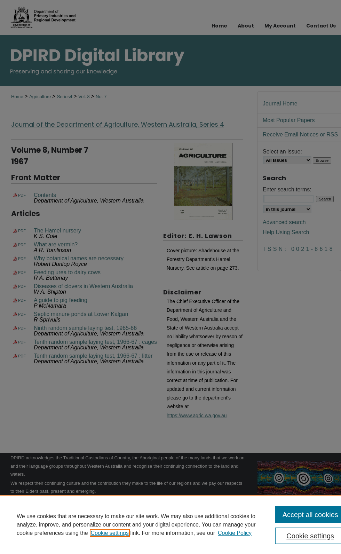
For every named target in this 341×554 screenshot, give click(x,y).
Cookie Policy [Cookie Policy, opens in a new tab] (235, 533)
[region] (170, 524)
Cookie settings (110, 533)
